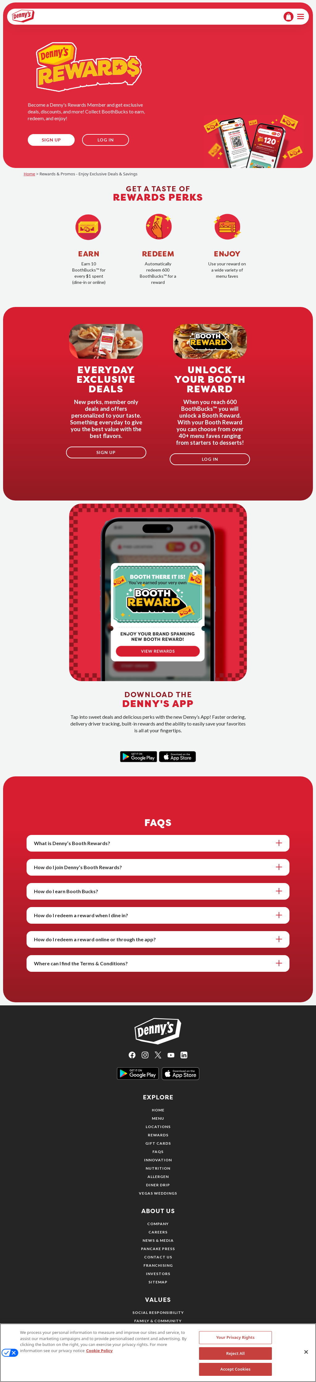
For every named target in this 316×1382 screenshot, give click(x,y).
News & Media (158, 1240)
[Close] (306, 1355)
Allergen (158, 1176)
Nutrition (158, 1168)
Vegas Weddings (158, 1193)
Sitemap (158, 1282)
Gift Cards (158, 1143)
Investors (158, 1273)
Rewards (158, 1135)
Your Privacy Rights (235, 1340)
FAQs (158, 1151)
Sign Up (51, 139)
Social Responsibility (158, 1312)
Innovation (158, 1160)
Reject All (235, 1356)
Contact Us (158, 1257)
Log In (106, 139)
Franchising (158, 1265)
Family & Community (158, 1321)
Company (158, 1223)
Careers (158, 1232)
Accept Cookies (235, 1372)
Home (29, 174)
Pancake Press (158, 1248)
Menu (158, 1118)
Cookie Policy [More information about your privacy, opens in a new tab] (99, 1353)
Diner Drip (158, 1185)
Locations (158, 1126)
